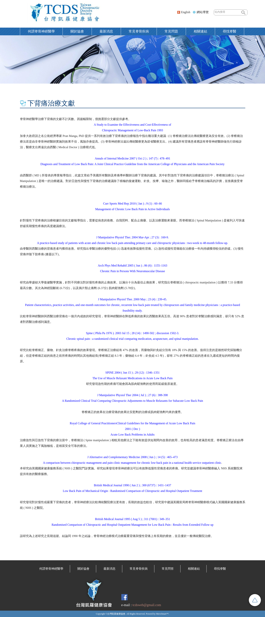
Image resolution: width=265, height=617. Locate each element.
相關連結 (200, 31)
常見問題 (171, 31)
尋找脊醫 (229, 31)
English (185, 12)
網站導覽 (203, 12)
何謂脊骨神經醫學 (41, 31)
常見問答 (168, 568)
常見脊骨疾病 (139, 31)
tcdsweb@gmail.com (146, 605)
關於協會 (77, 31)
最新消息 (106, 31)
